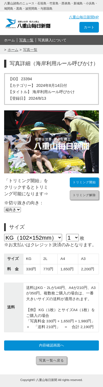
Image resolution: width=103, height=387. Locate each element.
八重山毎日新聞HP (84, 17)
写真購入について (52, 40)
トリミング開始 (84, 182)
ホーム (9, 40)
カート (89, 27)
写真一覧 (26, 40)
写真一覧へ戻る (51, 360)
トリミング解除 (84, 195)
